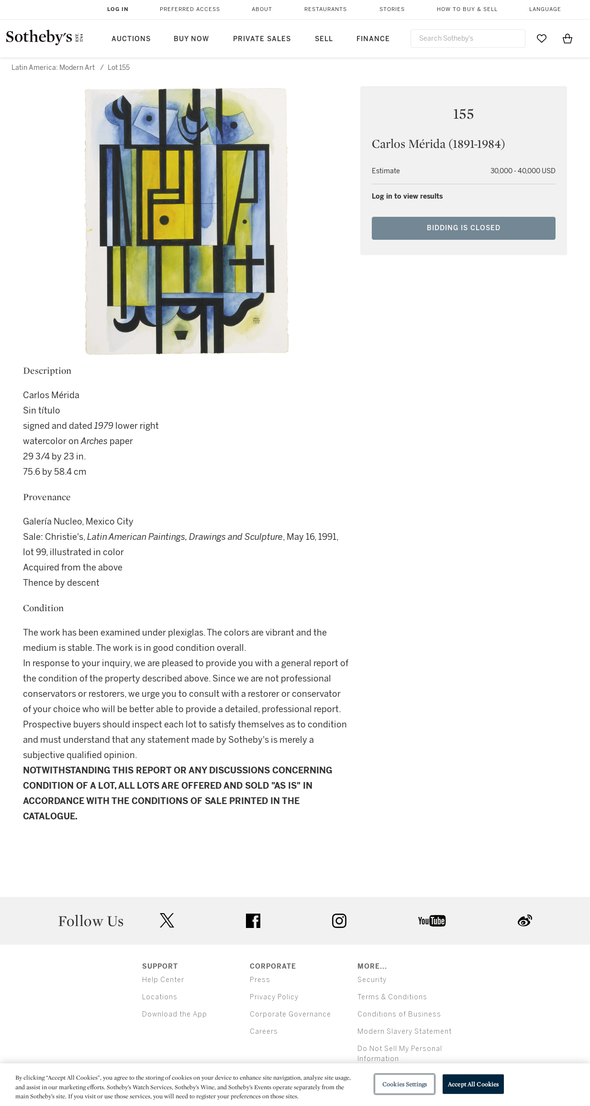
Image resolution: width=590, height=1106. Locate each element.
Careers (264, 1032)
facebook (253, 921)
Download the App (174, 1014)
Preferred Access (190, 9)
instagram (339, 921)
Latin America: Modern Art (53, 68)
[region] (295, 1084)
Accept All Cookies (473, 1084)
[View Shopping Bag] (567, 38)
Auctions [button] (131, 39)
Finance (373, 39)
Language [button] (545, 9)
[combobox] (468, 38)
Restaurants (325, 9)
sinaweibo (525, 921)
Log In (118, 9)
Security (372, 980)
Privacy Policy (274, 997)
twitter (167, 920)
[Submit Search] (514, 38)
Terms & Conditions (392, 997)
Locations (160, 997)
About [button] (262, 9)
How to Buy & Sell (467, 9)
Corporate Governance (290, 1014)
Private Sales (262, 39)
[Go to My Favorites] (541, 38)
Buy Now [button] (191, 39)
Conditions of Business (399, 1014)
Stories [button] (392, 9)
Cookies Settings (404, 1084)
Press (260, 980)
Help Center (163, 980)
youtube (432, 921)
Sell (324, 39)
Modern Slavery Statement (404, 1032)
